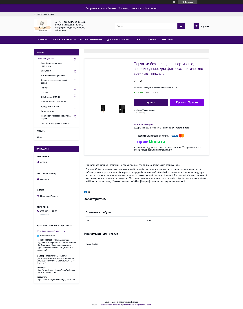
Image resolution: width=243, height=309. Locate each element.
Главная (42, 39)
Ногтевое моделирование (53, 75)
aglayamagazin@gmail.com (52, 231)
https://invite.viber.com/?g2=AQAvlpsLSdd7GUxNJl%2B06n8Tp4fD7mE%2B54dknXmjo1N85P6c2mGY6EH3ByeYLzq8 (56, 259)
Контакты (167, 39)
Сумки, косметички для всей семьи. (54, 81)
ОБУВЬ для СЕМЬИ (50, 97)
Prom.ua (134, 302)
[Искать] (181, 26)
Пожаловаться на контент (111, 305)
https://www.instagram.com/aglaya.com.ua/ (56, 279)
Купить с (187, 102)
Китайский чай (48, 111)
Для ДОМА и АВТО (50, 106)
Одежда (45, 87)
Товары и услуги (62, 39)
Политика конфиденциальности (137, 305)
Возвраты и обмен (91, 39)
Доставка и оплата (118, 39)
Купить (151, 102)
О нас (138, 39)
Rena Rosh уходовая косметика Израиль (56, 117)
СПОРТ (44, 92)
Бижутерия (46, 71)
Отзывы (151, 39)
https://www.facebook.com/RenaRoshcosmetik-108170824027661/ (56, 271)
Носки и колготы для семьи (53, 102)
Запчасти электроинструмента (55, 123)
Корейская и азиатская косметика (51, 64)
